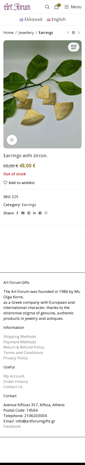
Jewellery (26, 32)
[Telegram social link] (40, 213)
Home (8, 32)
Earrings (46, 32)
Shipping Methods (19, 336)
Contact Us (13, 386)
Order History (15, 381)
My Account (13, 376)
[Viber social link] (46, 213)
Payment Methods (19, 341)
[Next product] (79, 33)
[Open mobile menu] (73, 6)
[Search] (47, 6)
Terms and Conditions (23, 352)
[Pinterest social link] (29, 213)
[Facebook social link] (17, 213)
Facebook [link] (12, 426)
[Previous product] (68, 33)
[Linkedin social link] (34, 213)
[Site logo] (17, 6)
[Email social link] (23, 213)
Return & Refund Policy (23, 347)
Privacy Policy (15, 358)
